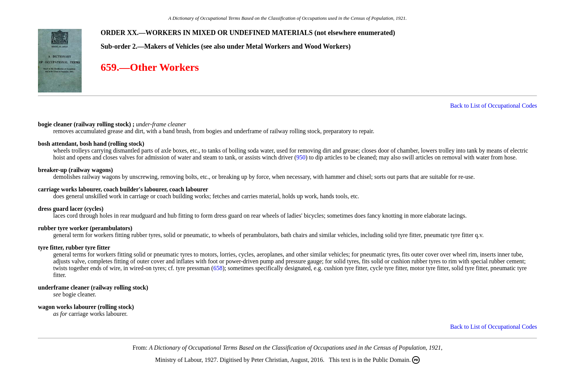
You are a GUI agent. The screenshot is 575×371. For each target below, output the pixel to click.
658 (218, 268)
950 (300, 157)
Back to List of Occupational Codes (493, 105)
